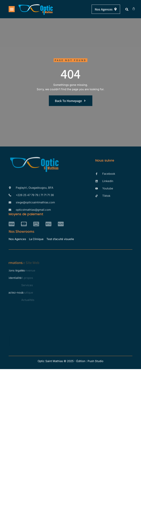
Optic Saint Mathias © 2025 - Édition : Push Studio (70, 361)
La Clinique (36, 239)
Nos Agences (17, 239)
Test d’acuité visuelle (60, 239)
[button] (12, 9)
